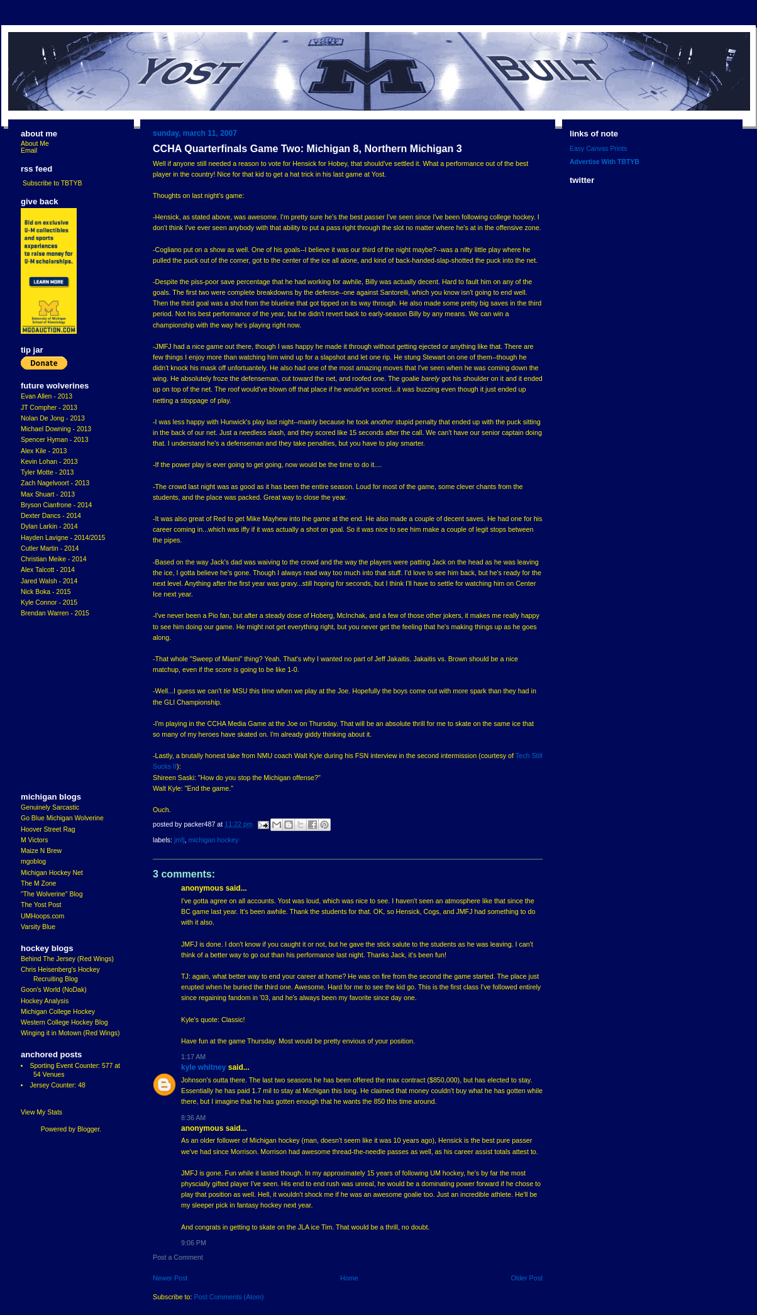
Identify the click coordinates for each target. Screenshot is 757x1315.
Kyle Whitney (203, 1067)
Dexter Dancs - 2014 (51, 515)
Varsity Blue (38, 926)
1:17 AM (193, 1056)
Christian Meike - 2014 (54, 559)
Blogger (88, 1129)
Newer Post (170, 1278)
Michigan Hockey (214, 840)
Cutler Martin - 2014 (50, 548)
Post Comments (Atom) (228, 1297)
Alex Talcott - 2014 (48, 569)
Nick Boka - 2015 (46, 591)
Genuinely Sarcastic (50, 807)
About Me (35, 143)
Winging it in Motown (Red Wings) (70, 1033)
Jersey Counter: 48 (57, 1085)
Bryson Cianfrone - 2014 (56, 505)
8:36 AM (193, 1117)
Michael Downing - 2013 (56, 429)
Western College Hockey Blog (64, 1022)
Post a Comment (178, 1257)
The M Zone (38, 883)
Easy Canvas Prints (598, 148)
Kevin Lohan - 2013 (49, 461)
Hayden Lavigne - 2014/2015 (63, 537)
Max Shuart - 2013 (48, 494)
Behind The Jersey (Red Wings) (67, 958)
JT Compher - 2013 (49, 407)
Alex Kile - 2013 (44, 451)
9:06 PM (193, 1242)
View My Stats (41, 1112)
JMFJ (179, 840)
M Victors (34, 840)
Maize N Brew (41, 850)
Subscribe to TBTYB (52, 183)
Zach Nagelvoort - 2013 (55, 483)
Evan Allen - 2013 (46, 396)
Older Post (527, 1278)
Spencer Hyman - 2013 (55, 439)
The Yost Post (41, 904)
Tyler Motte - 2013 (47, 472)
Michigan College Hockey (58, 1011)
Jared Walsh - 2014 (49, 581)
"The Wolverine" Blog (51, 894)
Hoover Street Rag (48, 829)
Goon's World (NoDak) (54, 989)
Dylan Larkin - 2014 (49, 526)
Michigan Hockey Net (52, 872)
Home (349, 1278)
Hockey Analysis (45, 1001)
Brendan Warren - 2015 (55, 613)
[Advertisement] (58, 705)
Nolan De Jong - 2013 (53, 418)
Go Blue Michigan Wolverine (62, 818)
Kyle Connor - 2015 (49, 602)
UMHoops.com (42, 916)
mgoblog (33, 861)
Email (29, 150)
